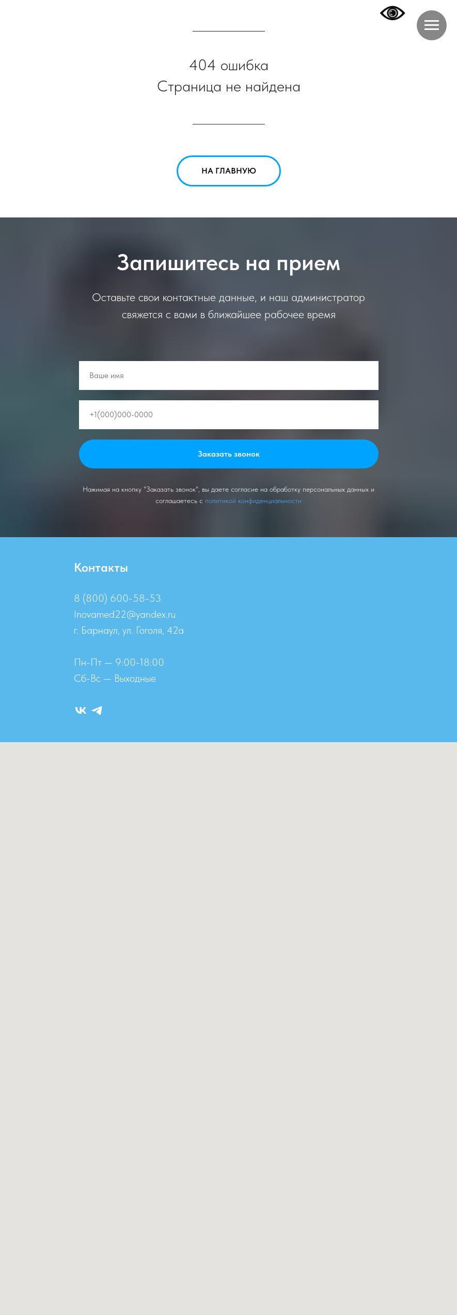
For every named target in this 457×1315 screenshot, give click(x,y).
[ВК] (80, 710)
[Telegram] (96, 710)
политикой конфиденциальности (253, 500)
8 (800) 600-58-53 (117, 598)
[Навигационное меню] (431, 25)
